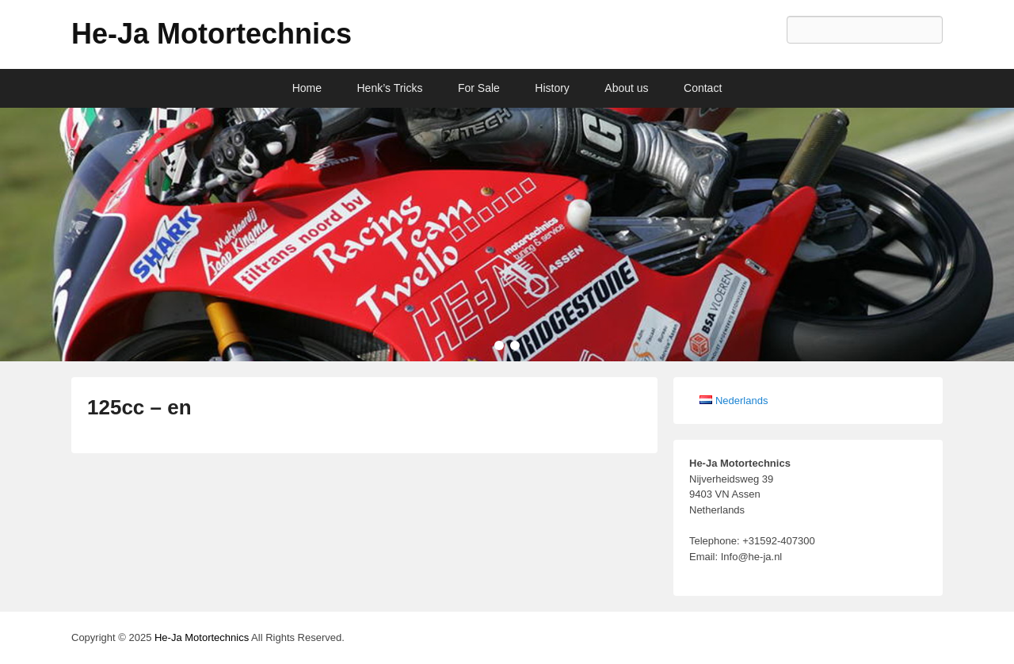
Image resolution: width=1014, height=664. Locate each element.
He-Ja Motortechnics (211, 33)
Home (307, 88)
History (552, 88)
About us (626, 88)
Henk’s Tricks (390, 88)
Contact (703, 88)
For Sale (479, 88)
